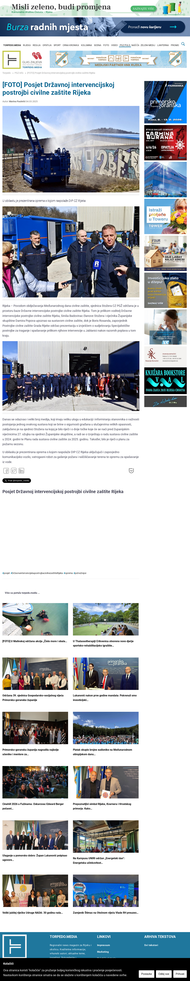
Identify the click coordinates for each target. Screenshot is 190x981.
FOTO (106, 45)
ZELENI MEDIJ (148, 45)
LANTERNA (163, 45)
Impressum (103, 945)
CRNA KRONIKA (71, 45)
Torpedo (6, 73)
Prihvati (180, 974)
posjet (7, 573)
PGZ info (19, 73)
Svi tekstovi (151, 945)
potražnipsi (80, 573)
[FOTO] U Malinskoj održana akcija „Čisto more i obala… (34, 641)
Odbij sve (163, 974)
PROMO (175, 45)
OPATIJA (47, 45)
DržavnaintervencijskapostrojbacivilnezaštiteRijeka (37, 573)
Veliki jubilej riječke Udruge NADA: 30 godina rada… (32, 912)
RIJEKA (27, 45)
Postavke (146, 974)
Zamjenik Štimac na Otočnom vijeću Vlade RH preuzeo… (105, 912)
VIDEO (114, 45)
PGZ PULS (125, 45)
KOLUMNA (86, 45)
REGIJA (37, 45)
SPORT (57, 45)
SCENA (97, 45)
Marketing (103, 951)
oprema (69, 573)
